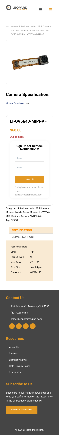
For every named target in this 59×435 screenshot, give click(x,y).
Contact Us (15, 372)
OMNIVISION (36, 216)
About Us (14, 347)
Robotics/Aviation (27, 26)
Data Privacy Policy (20, 366)
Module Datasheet (17, 103)
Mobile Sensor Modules (32, 30)
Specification (22, 230)
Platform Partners (20, 216)
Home (14, 26)
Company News (18, 359)
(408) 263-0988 (19, 312)
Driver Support (23, 236)
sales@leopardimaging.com (28, 194)
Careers (13, 353)
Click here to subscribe (21, 410)
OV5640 (14, 220)
